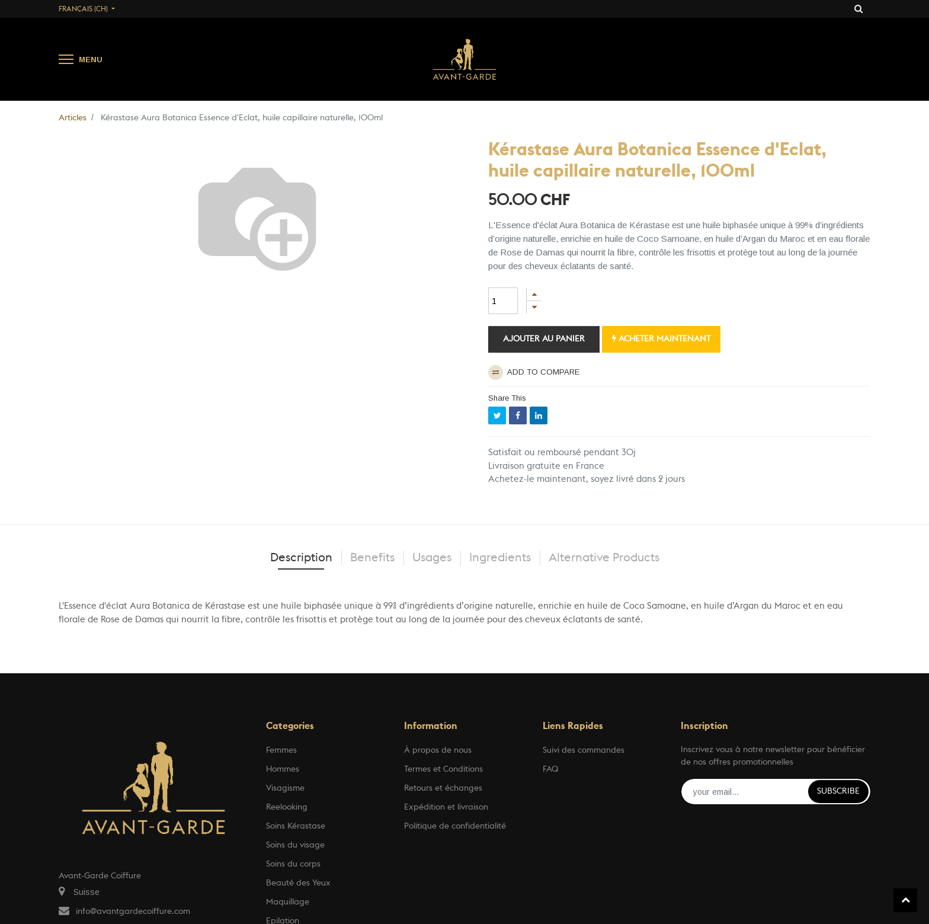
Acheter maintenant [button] (661, 338)
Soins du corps (293, 864)
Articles (73, 118)
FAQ (550, 769)
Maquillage (287, 902)
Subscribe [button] (838, 791)
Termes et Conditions (443, 769)
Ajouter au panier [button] (544, 339)
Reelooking (286, 807)
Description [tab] (301, 558)
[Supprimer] (534, 307)
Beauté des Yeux (298, 883)
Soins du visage (295, 845)
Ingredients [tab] (500, 558)
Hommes (282, 769)
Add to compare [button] (533, 372)
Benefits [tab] (372, 558)
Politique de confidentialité (455, 826)
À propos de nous (438, 750)
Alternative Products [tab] (604, 558)
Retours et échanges (443, 788)
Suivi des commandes (583, 750)
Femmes (281, 750)
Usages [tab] (431, 558)
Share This (507, 398)
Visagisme (285, 788)
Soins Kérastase (295, 826)
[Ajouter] (534, 294)
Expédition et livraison (446, 807)
